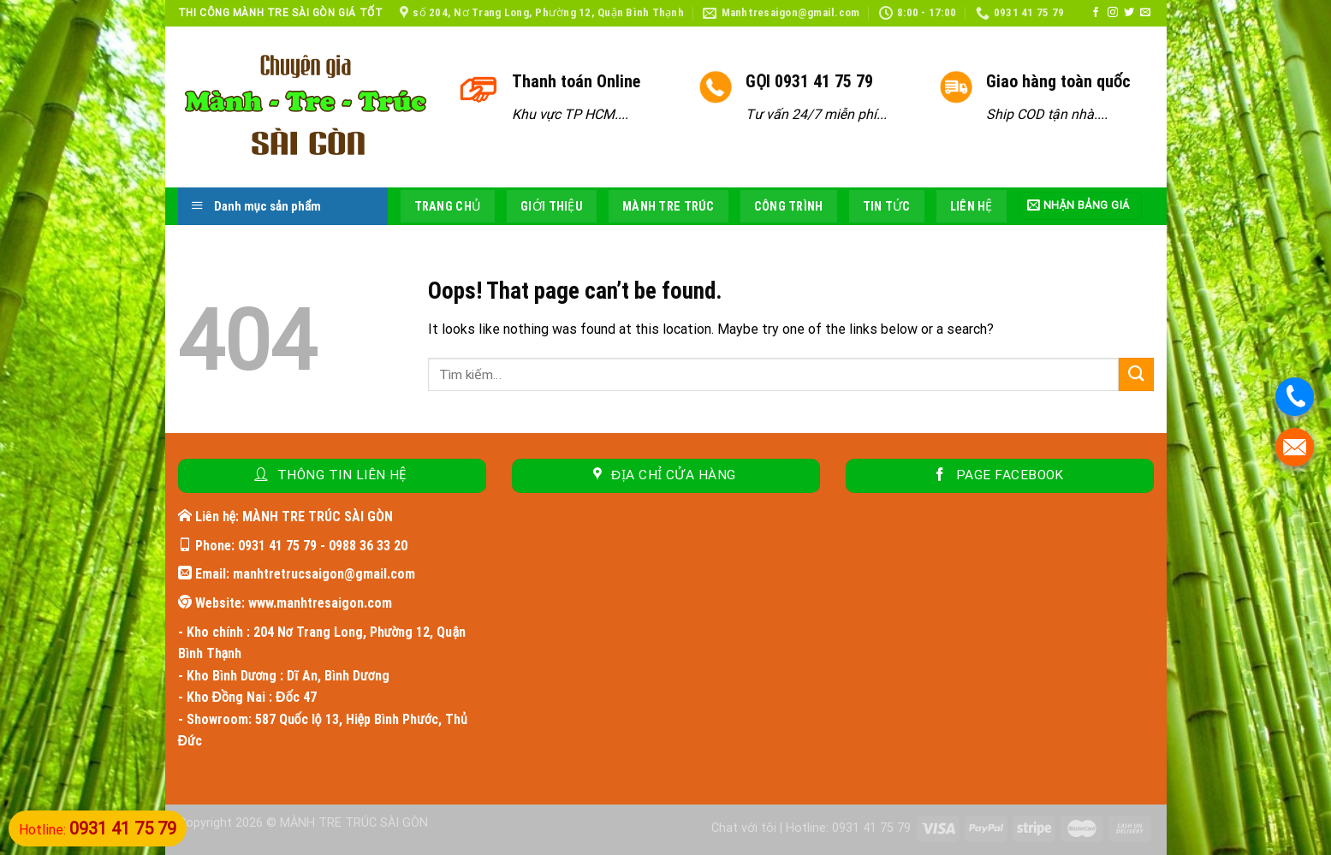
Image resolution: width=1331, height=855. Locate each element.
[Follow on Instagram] (1113, 13)
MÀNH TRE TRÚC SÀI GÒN (354, 823)
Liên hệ (971, 206)
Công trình (788, 206)
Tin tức (887, 206)
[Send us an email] (1145, 13)
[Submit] (1136, 374)
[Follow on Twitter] (1129, 13)
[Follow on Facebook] (1095, 13)
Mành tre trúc (668, 206)
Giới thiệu (551, 206)
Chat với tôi (743, 828)
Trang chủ (448, 206)
